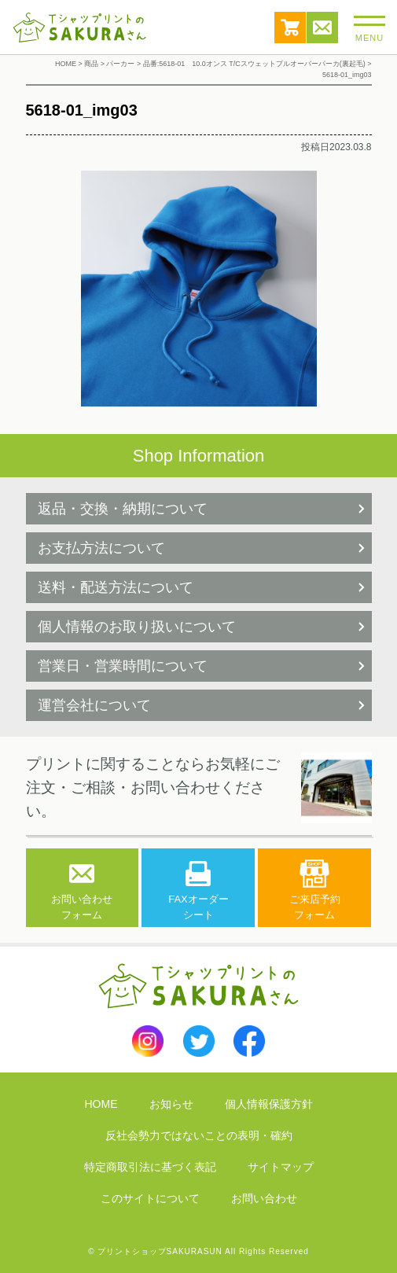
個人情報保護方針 (269, 1104)
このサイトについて (150, 1198)
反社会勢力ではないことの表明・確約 (198, 1135)
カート (290, 27)
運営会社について (94, 705)
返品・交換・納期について (123, 509)
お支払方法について (101, 548)
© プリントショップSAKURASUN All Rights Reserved (198, 1251)
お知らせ (171, 1104)
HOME (101, 1104)
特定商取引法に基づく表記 (150, 1167)
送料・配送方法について (115, 587)
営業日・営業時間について (123, 666)
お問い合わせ (322, 27)
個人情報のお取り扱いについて (137, 627)
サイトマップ (281, 1167)
